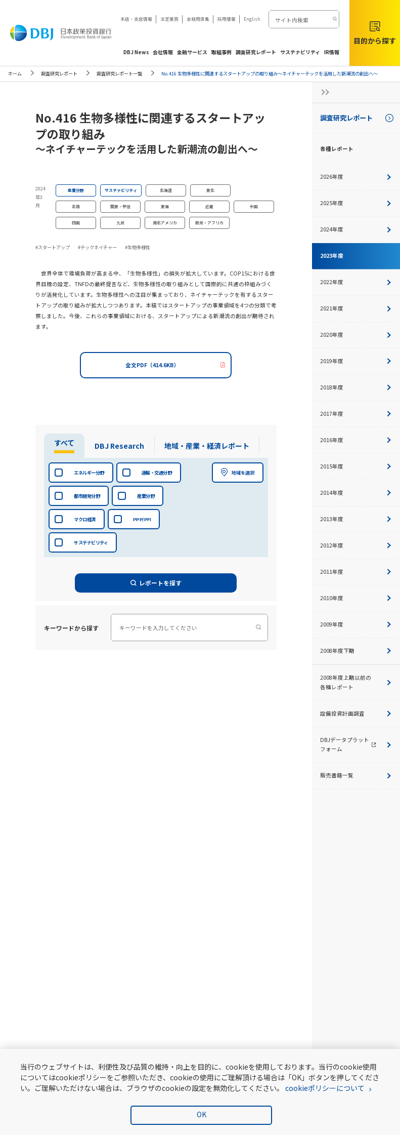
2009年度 (356, 624)
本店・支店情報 (136, 19)
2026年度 (356, 176)
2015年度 (356, 466)
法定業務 (169, 19)
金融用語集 (198, 19)
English (252, 19)
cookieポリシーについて (325, 1088)
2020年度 (356, 334)
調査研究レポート (59, 73)
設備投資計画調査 (356, 713)
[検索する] (334, 19)
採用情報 (226, 19)
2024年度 (356, 229)
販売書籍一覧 (356, 775)
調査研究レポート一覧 (119, 73)
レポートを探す (156, 582)
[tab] (62, 446)
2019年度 (356, 361)
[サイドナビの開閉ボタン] (322, 92)
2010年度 (356, 598)
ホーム (15, 73)
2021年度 (356, 308)
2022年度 (356, 282)
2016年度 (356, 440)
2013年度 (356, 519)
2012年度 (356, 545)
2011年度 (356, 571)
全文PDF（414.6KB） (152, 365)
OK (201, 1114)
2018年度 (356, 387)
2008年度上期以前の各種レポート (356, 682)
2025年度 (356, 203)
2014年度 (356, 492)
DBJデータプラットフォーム (360, 744)
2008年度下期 (356, 650)
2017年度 (356, 413)
